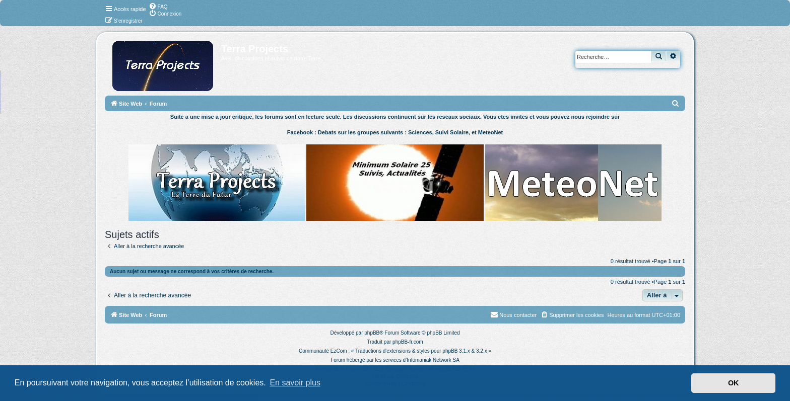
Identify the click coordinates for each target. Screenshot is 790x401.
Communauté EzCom (323, 351)
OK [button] (733, 383)
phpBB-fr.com (407, 342)
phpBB (371, 333)
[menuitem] (158, 6)
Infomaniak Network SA (433, 360)
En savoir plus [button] (295, 382)
